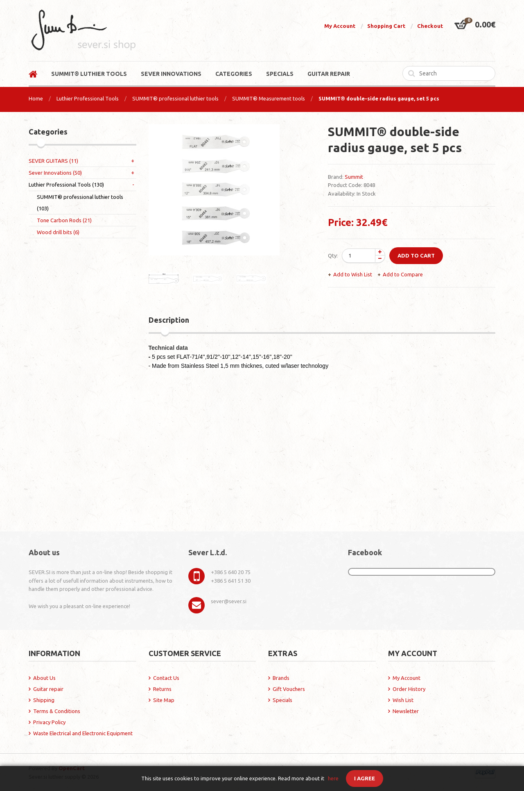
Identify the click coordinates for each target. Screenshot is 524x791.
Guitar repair (48, 689)
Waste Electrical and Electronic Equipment (83, 733)
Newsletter (406, 711)
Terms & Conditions (56, 711)
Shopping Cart (386, 26)
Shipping (43, 700)
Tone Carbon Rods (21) (64, 220)
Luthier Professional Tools (87, 98)
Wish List (403, 700)
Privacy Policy (49, 722)
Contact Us (166, 678)
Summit (354, 177)
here (333, 778)
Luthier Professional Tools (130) (66, 184)
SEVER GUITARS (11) (53, 161)
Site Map (163, 700)
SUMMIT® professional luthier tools (175, 98)
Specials (282, 700)
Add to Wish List (352, 274)
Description (169, 320)
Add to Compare (403, 274)
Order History (409, 689)
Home (36, 98)
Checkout (430, 26)
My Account (339, 26)
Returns (162, 689)
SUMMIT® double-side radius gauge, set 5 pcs (378, 98)
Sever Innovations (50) (55, 173)
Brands (281, 678)
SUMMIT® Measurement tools (268, 98)
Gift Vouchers (289, 689)
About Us (44, 678)
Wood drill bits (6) (58, 232)
